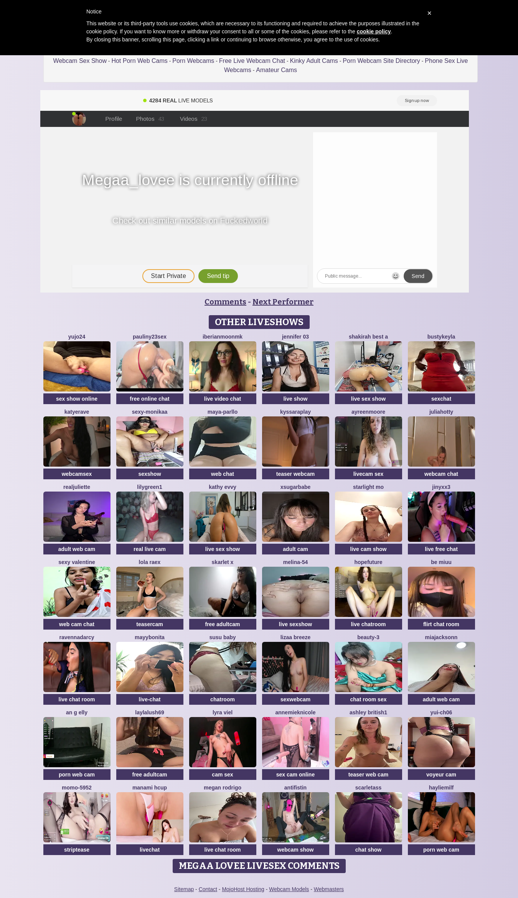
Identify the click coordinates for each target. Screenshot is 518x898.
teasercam (149, 624)
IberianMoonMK (223, 337)
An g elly (76, 712)
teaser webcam (295, 474)
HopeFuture (368, 562)
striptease (76, 850)
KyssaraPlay (295, 412)
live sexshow (295, 624)
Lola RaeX (150, 562)
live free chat (441, 549)
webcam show (295, 850)
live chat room (77, 699)
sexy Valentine (76, 562)
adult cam (295, 549)
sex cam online (295, 774)
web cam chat (76, 624)
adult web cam (76, 549)
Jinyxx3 (441, 487)
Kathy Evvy (222, 487)
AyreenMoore (368, 412)
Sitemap (184, 889)
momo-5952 (77, 788)
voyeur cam (441, 774)
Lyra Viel (223, 712)
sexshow (149, 474)
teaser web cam (368, 774)
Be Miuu (441, 562)
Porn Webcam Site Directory (381, 61)
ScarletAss (368, 788)
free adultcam (222, 624)
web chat (222, 474)
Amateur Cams (276, 70)
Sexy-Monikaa (150, 412)
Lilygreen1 (149, 487)
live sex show (368, 399)
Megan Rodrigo (222, 788)
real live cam (150, 549)
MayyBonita (150, 637)
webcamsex (77, 474)
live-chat (150, 699)
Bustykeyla (441, 337)
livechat (150, 850)
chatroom (222, 699)
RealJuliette (76, 487)
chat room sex (368, 699)
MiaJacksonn (441, 637)
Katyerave (76, 412)
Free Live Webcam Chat (252, 61)
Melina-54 (295, 562)
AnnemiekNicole (295, 712)
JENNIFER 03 (295, 337)
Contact (208, 889)
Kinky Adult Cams (314, 61)
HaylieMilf (441, 788)
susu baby (222, 637)
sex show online (76, 399)
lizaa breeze (295, 637)
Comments (225, 301)
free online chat (149, 399)
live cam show (368, 549)
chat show (368, 850)
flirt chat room (441, 624)
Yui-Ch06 (441, 712)
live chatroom (368, 624)
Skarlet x (223, 562)
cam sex (222, 774)
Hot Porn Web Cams (139, 61)
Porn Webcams (193, 61)
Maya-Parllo (223, 412)
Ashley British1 (368, 712)
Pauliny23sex (150, 337)
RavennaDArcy (76, 637)
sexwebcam (295, 699)
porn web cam (77, 774)
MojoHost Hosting (243, 889)
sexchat (441, 399)
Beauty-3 (368, 637)
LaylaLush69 (149, 712)
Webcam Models (289, 889)
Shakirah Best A (368, 337)
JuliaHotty (441, 412)
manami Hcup (149, 788)
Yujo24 (76, 337)
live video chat (222, 399)
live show (295, 399)
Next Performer (282, 301)
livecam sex (368, 474)
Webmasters (329, 889)
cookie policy (374, 31)
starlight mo (368, 487)
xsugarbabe (295, 487)
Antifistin (295, 788)
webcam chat (441, 474)
